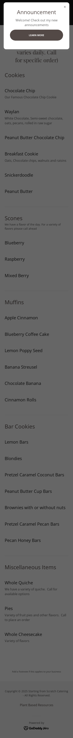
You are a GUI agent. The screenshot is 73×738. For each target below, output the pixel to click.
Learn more (36, 35)
